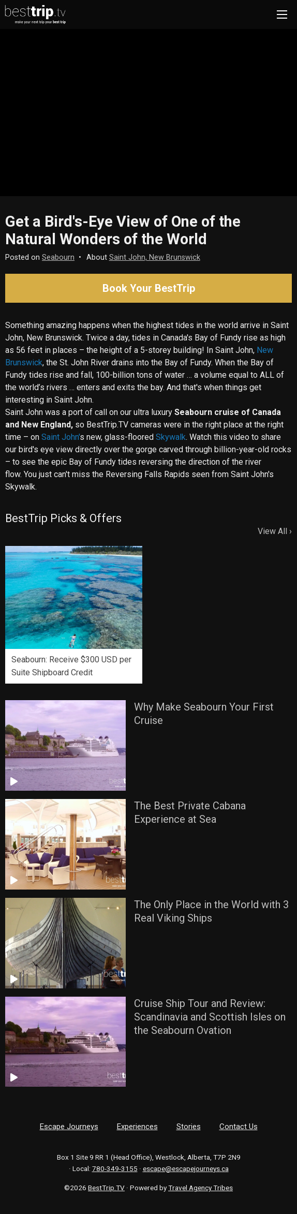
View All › (275, 531)
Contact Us (238, 1126)
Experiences (137, 1126)
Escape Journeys (69, 1126)
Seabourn (58, 257)
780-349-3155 (115, 1168)
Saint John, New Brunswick (154, 257)
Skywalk (171, 437)
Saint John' (60, 437)
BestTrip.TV (106, 1187)
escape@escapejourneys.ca (186, 1168)
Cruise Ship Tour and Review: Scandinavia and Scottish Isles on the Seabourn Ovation (210, 1017)
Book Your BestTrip (148, 288)
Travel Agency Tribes (200, 1187)
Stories (188, 1126)
